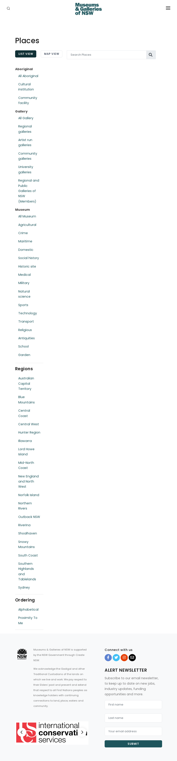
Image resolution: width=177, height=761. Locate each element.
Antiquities (26, 338)
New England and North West (28, 481)
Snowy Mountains (26, 544)
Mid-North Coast (26, 465)
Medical (24, 274)
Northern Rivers (25, 506)
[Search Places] (106, 54)
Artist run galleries (25, 142)
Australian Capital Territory (26, 383)
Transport (26, 321)
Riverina (24, 525)
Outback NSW (29, 517)
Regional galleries (25, 129)
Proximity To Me (27, 620)
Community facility (27, 100)
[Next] (81, 732)
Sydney (24, 587)
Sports (23, 305)
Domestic (25, 250)
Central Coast (24, 413)
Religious (25, 330)
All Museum (27, 216)
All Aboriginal (28, 76)
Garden (24, 355)
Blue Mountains (26, 399)
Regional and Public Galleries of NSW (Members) (28, 190)
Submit (133, 744)
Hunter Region (29, 432)
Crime (23, 233)
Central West (28, 424)
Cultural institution (26, 87)
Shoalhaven (27, 533)
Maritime (25, 241)
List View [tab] (25, 54)
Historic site (27, 266)
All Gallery (25, 118)
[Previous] (21, 732)
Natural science (24, 294)
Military (23, 283)
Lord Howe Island (26, 451)
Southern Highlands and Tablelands (27, 571)
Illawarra (25, 441)
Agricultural (27, 225)
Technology (27, 313)
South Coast (28, 555)
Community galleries (27, 156)
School (23, 346)
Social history (28, 258)
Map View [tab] (51, 54)
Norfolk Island (28, 495)
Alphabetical (28, 609)
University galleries (25, 169)
